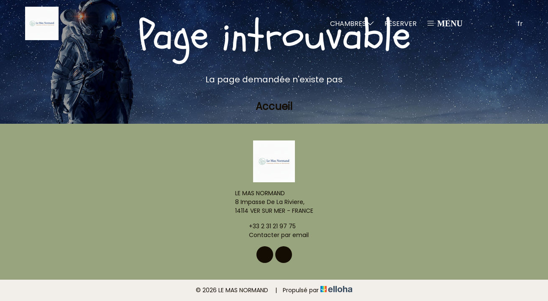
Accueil (274, 106)
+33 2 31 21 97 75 (267, 226)
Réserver (400, 23)
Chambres (352, 23)
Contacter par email (274, 235)
